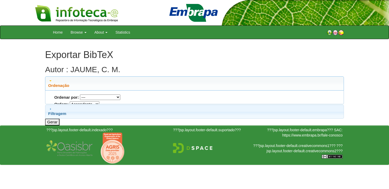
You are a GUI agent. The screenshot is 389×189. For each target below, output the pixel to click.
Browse (79, 32)
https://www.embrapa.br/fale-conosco (312, 135)
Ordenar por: (66, 97)
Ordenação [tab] (58, 83)
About (100, 32)
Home (58, 32)
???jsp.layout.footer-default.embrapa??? (300, 130)
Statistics (122, 32)
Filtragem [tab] (57, 111)
